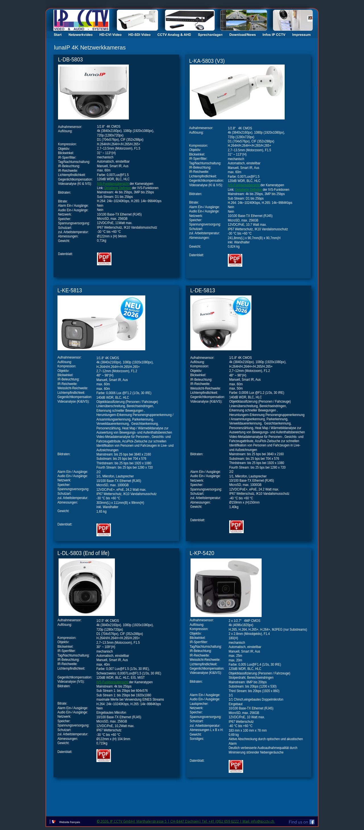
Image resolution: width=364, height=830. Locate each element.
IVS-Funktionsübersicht (244, 185)
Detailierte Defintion (248, 190)
